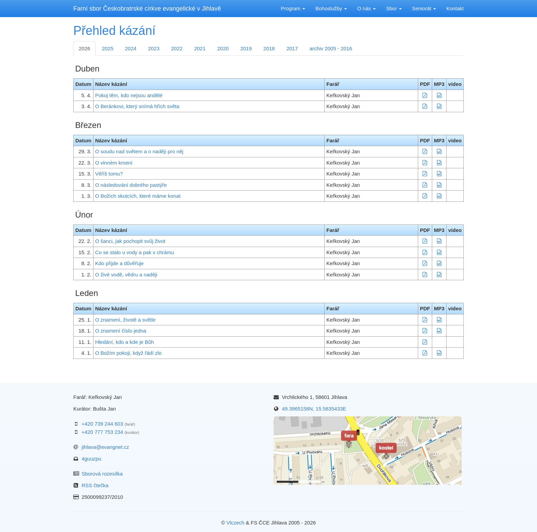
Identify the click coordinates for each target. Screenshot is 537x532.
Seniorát (424, 8)
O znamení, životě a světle (125, 320)
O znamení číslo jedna (120, 331)
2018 (269, 48)
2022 (177, 48)
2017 (292, 48)
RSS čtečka (95, 485)
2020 (222, 48)
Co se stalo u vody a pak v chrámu (134, 252)
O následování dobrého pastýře (131, 185)
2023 (153, 48)
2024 (130, 48)
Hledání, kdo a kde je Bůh (124, 342)
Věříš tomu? (109, 174)
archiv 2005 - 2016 (331, 48)
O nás (366, 8)
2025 (107, 48)
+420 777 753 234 (102, 432)
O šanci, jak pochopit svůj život (130, 241)
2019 (246, 48)
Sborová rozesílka (102, 474)
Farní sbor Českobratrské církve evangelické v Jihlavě (147, 8)
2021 (199, 48)
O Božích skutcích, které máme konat (137, 196)
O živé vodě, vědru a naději (126, 274)
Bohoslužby (331, 8)
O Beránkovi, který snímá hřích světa (137, 106)
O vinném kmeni (113, 163)
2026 (84, 48)
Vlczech (235, 522)
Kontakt (455, 8)
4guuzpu (91, 459)
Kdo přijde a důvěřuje (119, 263)
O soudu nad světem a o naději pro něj (139, 151)
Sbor (394, 8)
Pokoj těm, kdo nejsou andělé (129, 95)
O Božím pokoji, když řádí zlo (128, 353)
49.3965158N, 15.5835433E (314, 409)
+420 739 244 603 (102, 424)
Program (293, 8)
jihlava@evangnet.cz (105, 447)
